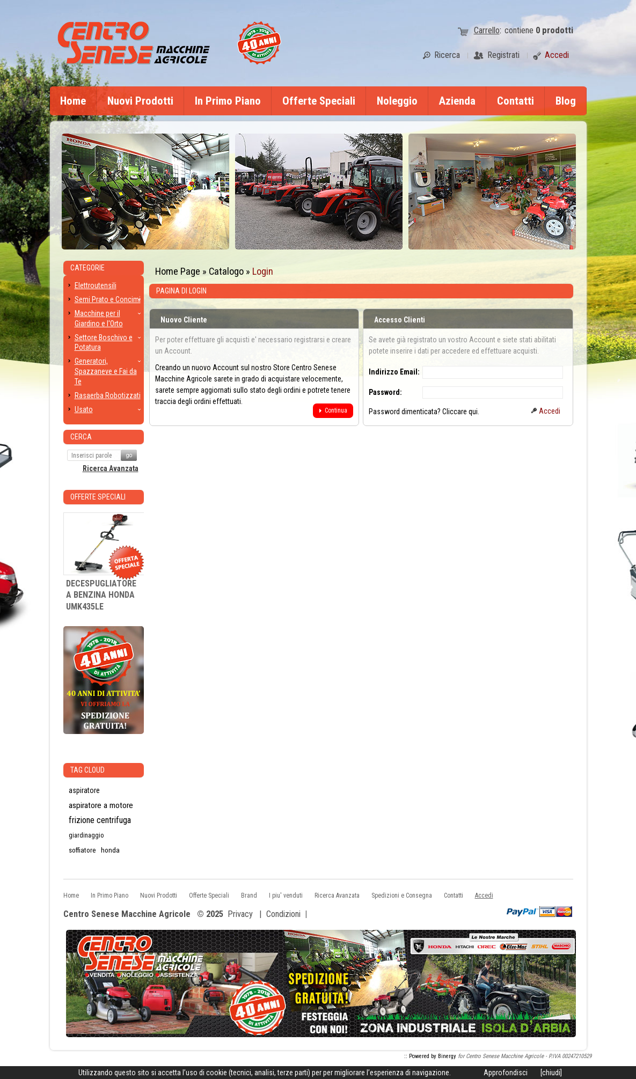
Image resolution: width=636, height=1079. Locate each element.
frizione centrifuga (100, 820)
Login (262, 271)
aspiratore (84, 790)
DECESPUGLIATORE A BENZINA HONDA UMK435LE (101, 595)
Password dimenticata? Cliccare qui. (424, 411)
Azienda (457, 100)
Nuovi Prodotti (140, 100)
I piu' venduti (286, 895)
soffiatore (82, 850)
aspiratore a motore (101, 805)
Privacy (240, 914)
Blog (565, 100)
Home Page (177, 271)
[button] (333, 410)
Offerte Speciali (318, 100)
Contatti (515, 100)
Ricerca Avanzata (110, 468)
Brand (249, 895)
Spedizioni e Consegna (401, 895)
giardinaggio (86, 835)
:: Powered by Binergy (430, 1056)
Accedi (484, 895)
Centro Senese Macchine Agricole (127, 914)
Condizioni (283, 914)
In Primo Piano (228, 100)
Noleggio (397, 100)
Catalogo (226, 271)
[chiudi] (551, 1072)
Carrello (487, 30)
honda (110, 850)
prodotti (554, 30)
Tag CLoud (87, 770)
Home (73, 100)
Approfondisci (506, 1072)
